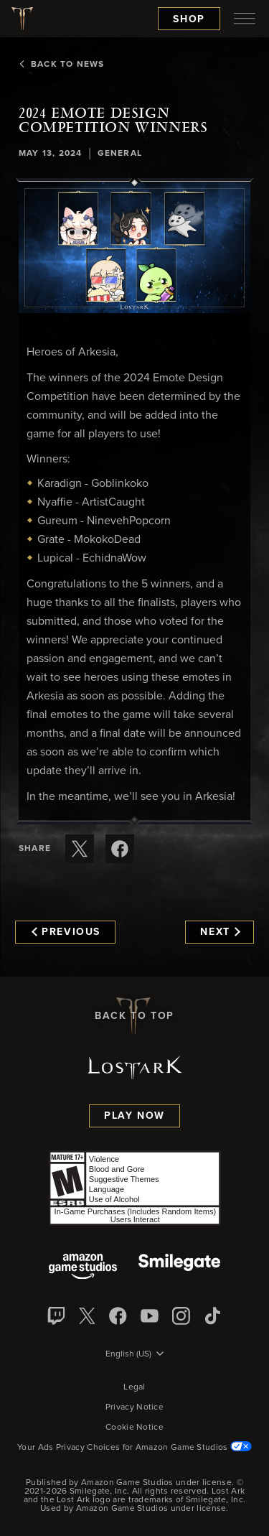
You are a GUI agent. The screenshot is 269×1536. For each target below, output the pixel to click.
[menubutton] (245, 19)
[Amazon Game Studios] (83, 1268)
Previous (66, 932)
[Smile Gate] (179, 1268)
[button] (134, 247)
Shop (189, 19)
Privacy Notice (134, 1407)
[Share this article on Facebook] (119, 848)
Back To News (61, 64)
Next (220, 932)
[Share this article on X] (79, 848)
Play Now (134, 1116)
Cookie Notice (134, 1427)
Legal (134, 1387)
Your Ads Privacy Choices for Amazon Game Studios (134, 1447)
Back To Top (134, 1016)
